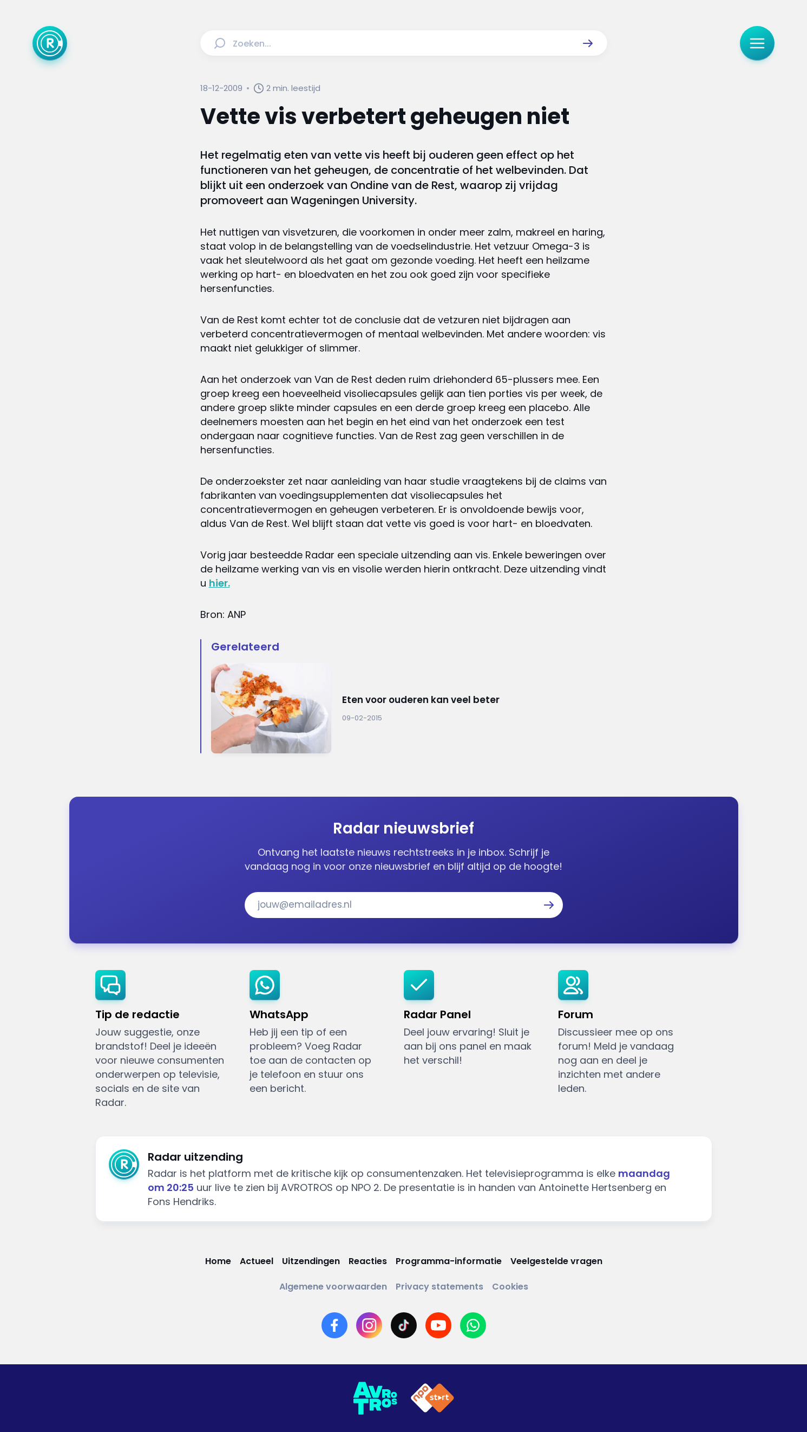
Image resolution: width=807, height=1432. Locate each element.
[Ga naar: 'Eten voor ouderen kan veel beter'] (409, 708)
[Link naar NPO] (432, 1398)
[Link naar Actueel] (256, 1261)
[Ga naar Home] (49, 43)
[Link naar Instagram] (369, 1325)
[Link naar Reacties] (368, 1261)
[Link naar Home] (218, 1261)
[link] (163, 1040)
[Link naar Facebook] (334, 1325)
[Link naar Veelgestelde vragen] (556, 1261)
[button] (587, 43)
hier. (219, 583)
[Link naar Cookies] (510, 1286)
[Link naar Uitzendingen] (311, 1261)
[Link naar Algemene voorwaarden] (333, 1286)
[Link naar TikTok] (404, 1325)
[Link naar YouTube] (438, 1325)
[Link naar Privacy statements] (439, 1286)
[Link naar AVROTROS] (375, 1398)
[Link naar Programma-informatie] (449, 1261)
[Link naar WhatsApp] (473, 1325)
